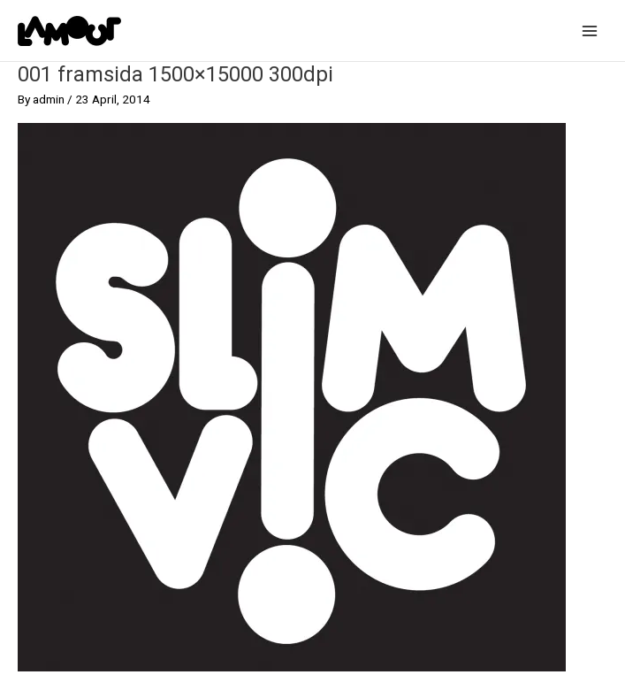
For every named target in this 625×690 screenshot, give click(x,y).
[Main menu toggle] (590, 30)
